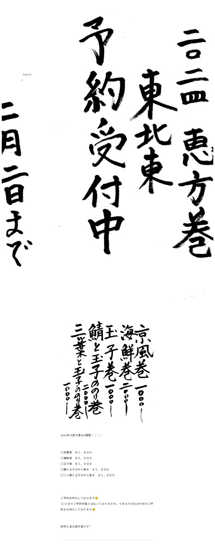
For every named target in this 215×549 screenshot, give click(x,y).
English (27, 74)
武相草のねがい (14, 43)
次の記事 (90, 447)
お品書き (21, 38)
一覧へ (107, 447)
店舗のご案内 (34, 41)
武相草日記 (41, 40)
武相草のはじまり (7, 44)
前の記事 (124, 447)
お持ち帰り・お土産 (27, 46)
